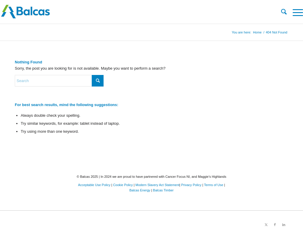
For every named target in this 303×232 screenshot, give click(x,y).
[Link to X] (266, 224)
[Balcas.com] (121, 12)
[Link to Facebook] (274, 224)
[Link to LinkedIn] (283, 224)
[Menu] (295, 12)
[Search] (281, 12)
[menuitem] (281, 12)
